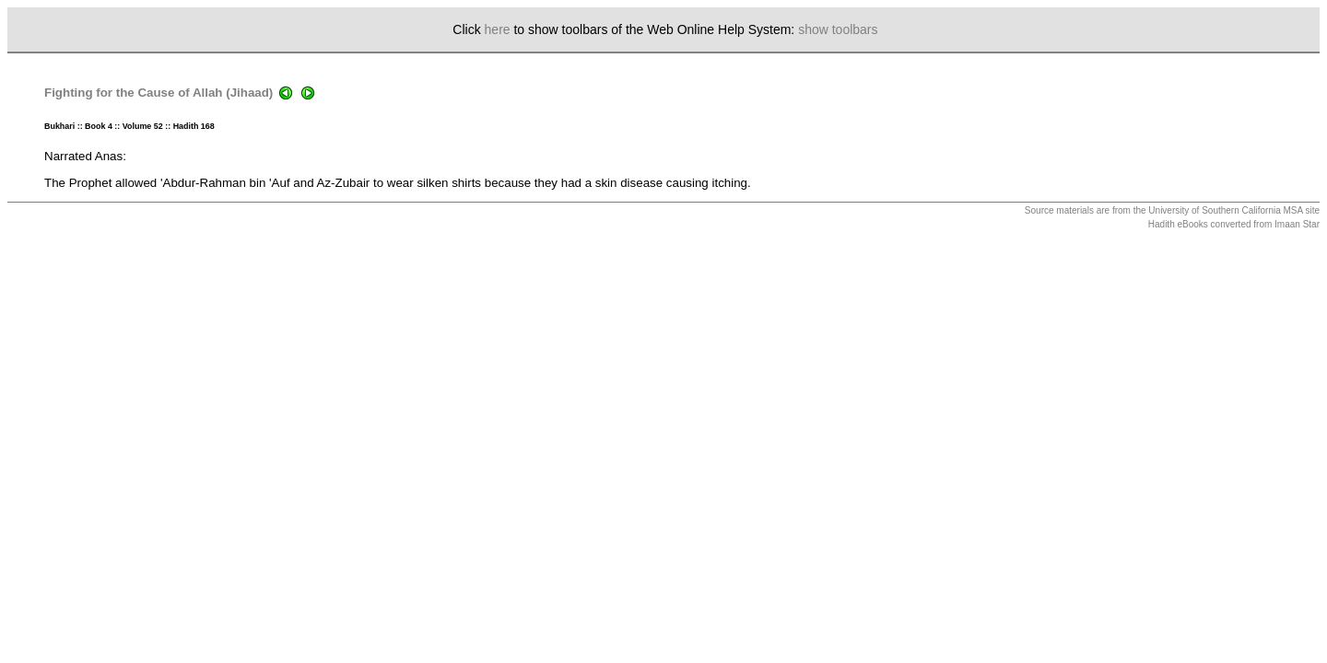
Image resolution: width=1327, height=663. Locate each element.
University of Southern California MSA (1225, 210)
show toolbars (837, 29)
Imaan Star (1297, 224)
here (498, 29)
